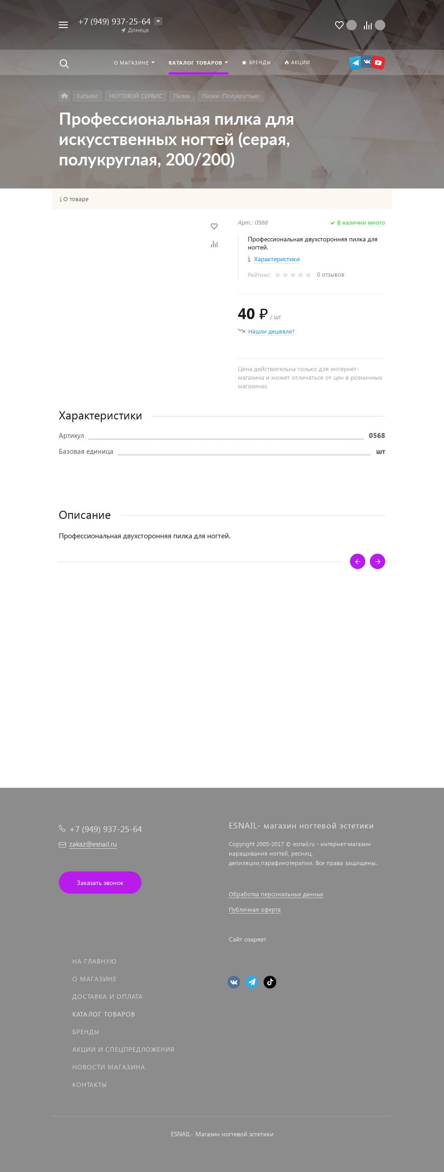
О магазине (94, 978)
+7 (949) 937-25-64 (114, 21)
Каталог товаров (103, 1014)
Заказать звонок (100, 882)
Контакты (89, 1084)
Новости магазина (108, 1067)
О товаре (76, 198)
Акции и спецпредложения (123, 1049)
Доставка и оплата (107, 996)
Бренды (85, 1031)
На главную (94, 961)
